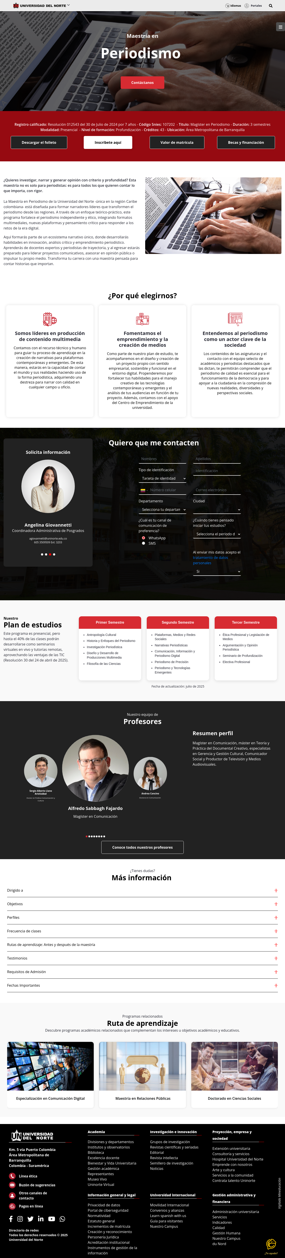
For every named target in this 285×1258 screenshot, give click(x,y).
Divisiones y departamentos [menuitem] (111, 1141)
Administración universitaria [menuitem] (235, 1211)
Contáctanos (142, 82)
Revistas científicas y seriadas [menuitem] (174, 1147)
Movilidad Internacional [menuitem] (169, 1205)
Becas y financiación (246, 142)
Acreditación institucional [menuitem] (109, 1242)
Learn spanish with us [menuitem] (168, 1215)
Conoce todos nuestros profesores (142, 847)
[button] (271, 5)
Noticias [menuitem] (156, 1168)
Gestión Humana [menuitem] (226, 1233)
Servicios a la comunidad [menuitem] (232, 1175)
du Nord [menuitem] (219, 1243)
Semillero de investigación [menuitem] (171, 1163)
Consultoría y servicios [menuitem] (230, 1153)
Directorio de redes (24, 1230)
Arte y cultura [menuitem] (223, 1169)
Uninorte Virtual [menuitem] (101, 1184)
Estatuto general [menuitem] (101, 1221)
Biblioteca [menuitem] (96, 1152)
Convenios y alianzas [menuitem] (167, 1210)
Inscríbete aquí (108, 142)
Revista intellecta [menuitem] (164, 1157)
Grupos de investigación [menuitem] (170, 1141)
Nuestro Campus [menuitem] (164, 1226)
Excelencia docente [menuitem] (103, 1157)
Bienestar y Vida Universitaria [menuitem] (112, 1163)
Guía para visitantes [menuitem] (166, 1221)
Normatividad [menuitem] (99, 1215)
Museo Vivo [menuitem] (97, 1179)
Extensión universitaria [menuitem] (231, 1148)
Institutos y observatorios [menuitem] (109, 1147)
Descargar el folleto (39, 142)
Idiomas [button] (233, 6)
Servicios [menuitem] (219, 1217)
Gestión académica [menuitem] (103, 1168)
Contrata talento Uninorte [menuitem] (233, 1180)
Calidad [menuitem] (218, 1227)
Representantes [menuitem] (101, 1173)
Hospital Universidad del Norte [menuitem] (237, 1159)
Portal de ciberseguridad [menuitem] (108, 1210)
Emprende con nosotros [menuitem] (232, 1164)
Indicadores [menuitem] (222, 1222)
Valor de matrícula (177, 142)
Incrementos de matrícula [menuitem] (109, 1226)
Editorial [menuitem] (157, 1152)
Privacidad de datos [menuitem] (104, 1205)
